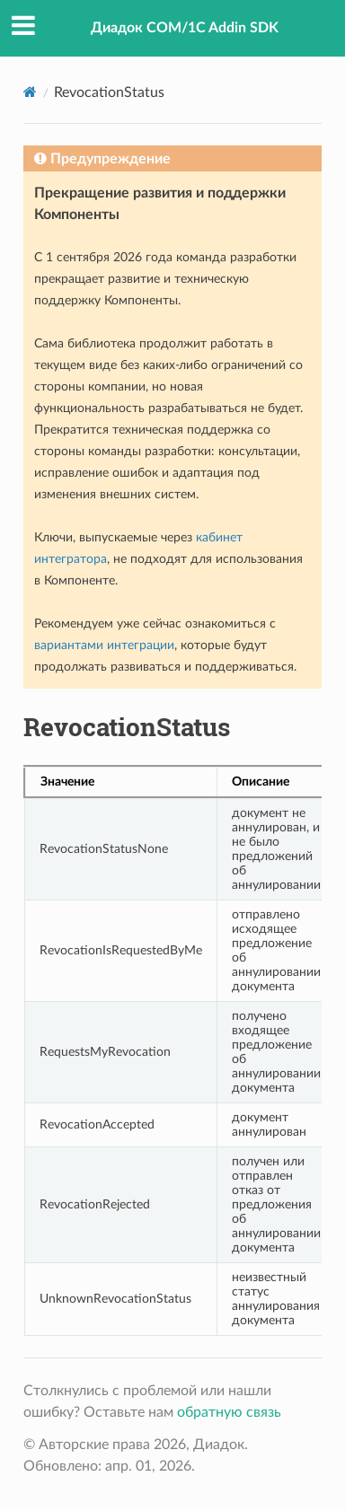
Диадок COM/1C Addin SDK (185, 28)
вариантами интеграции (104, 645)
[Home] (30, 92)
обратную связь (229, 1412)
